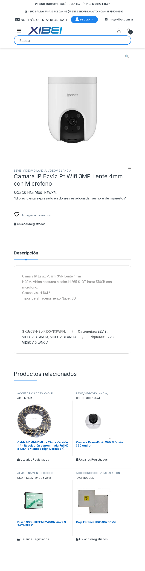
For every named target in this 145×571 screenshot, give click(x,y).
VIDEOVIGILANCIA (34, 170)
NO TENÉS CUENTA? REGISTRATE (41, 20)
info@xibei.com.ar (119, 19)
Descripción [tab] (26, 253)
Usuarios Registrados (30, 224)
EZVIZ (17, 170)
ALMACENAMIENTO (29, 473)
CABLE (48, 393)
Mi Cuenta (84, 19)
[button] (127, 56)
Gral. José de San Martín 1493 (72, 3)
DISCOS (48, 473)
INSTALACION (111, 473)
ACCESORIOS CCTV (30, 393)
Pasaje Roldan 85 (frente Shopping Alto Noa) (74, 11)
